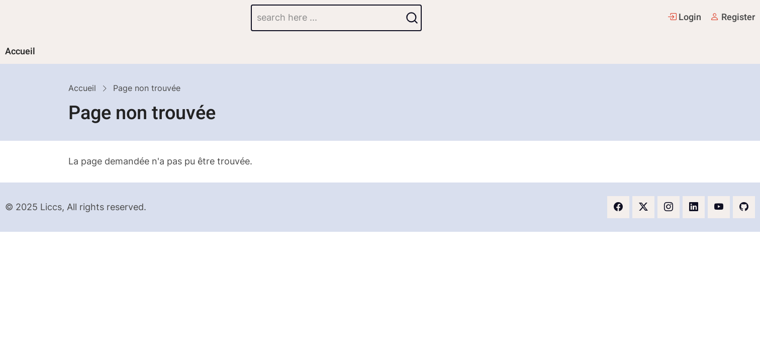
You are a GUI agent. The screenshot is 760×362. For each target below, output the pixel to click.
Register (732, 17)
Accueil (20, 51)
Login (684, 17)
